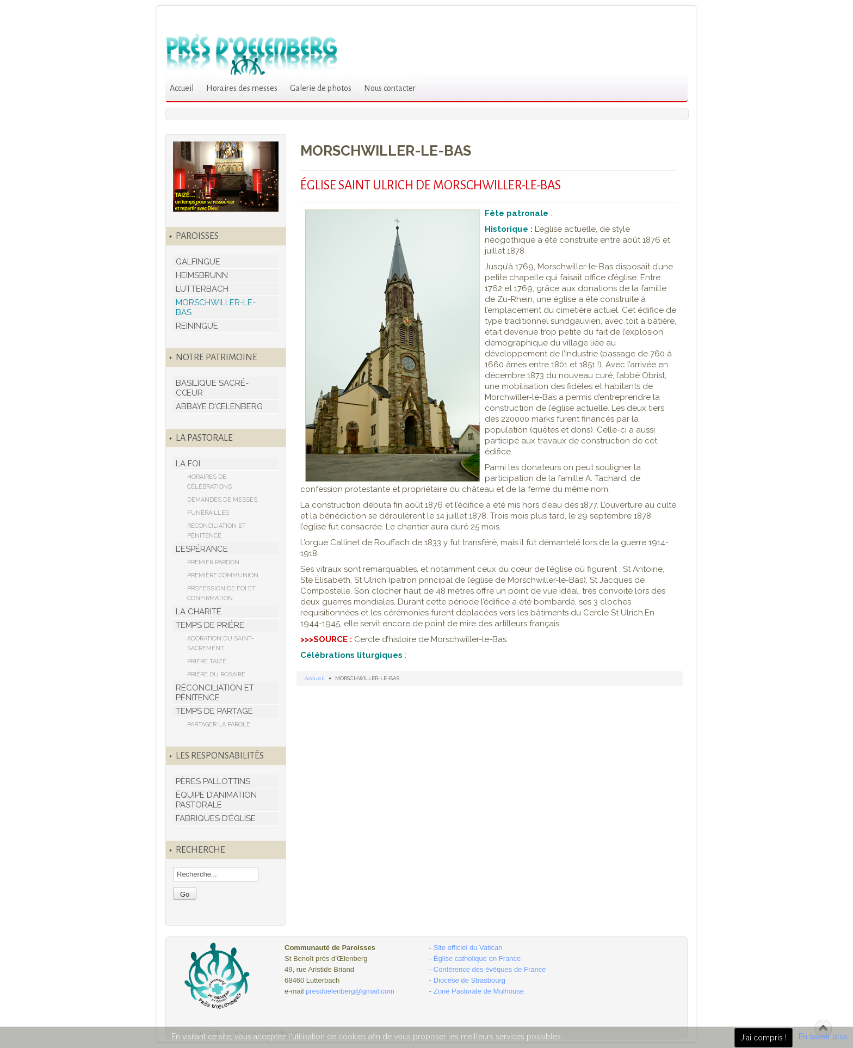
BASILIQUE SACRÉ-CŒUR (212, 388)
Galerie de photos (320, 88)
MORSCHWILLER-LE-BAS (216, 307)
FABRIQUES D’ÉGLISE (216, 818)
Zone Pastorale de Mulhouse (479, 991)
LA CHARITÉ (198, 612)
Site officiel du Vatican (468, 948)
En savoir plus (823, 1036)
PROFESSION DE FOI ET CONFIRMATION (221, 593)
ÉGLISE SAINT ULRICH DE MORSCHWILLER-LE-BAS (430, 185)
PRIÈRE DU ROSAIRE (216, 674)
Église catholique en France (477, 958)
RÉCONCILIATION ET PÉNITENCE (216, 530)
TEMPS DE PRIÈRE (210, 625)
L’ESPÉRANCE (202, 549)
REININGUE (197, 326)
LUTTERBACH (202, 289)
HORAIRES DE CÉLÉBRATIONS (209, 481)
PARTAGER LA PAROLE (218, 724)
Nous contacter (390, 88)
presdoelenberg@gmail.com (350, 991)
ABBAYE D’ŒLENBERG (219, 406)
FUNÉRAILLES (208, 512)
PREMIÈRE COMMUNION (222, 575)
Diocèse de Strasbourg (469, 980)
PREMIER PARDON (213, 562)
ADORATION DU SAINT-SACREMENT (220, 643)
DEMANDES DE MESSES (222, 499)
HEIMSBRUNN (202, 275)
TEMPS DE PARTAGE (214, 711)
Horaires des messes (241, 88)
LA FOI (188, 463)
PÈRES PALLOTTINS (213, 781)
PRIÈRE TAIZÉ (206, 661)
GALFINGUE (198, 262)
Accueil (182, 88)
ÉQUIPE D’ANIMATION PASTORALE (216, 800)
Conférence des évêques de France (490, 969)
